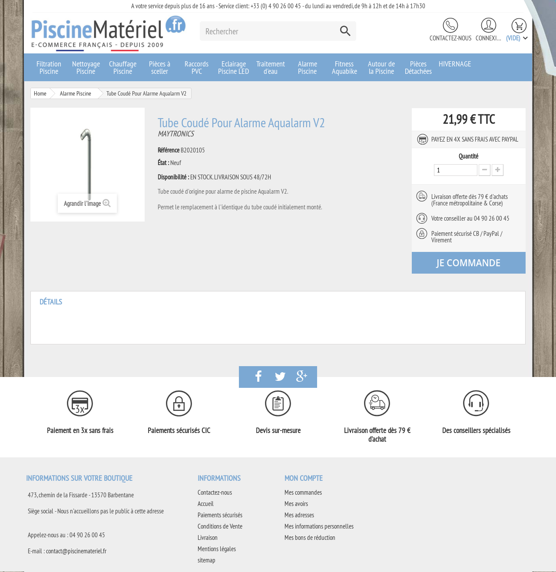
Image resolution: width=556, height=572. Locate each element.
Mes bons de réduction (310, 538)
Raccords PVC (196, 67)
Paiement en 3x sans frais (80, 431)
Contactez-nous (450, 38)
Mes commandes (303, 493)
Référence (168, 150)
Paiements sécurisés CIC (179, 431)
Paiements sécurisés (220, 515)
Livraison (208, 538)
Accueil (206, 504)
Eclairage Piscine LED (233, 67)
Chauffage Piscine (122, 67)
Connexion (489, 38)
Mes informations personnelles (319, 526)
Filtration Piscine (48, 67)
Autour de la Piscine (381, 67)
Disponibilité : (173, 177)
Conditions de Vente (220, 526)
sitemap (206, 560)
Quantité (468, 156)
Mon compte (304, 478)
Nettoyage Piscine (86, 67)
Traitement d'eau (270, 67)
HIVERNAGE (455, 64)
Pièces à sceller (159, 67)
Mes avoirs (296, 504)
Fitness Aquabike (344, 67)
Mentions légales (217, 549)
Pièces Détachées (418, 67)
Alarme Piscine (307, 67)
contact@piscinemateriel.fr (76, 551)
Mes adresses (299, 515)
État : (163, 163)
